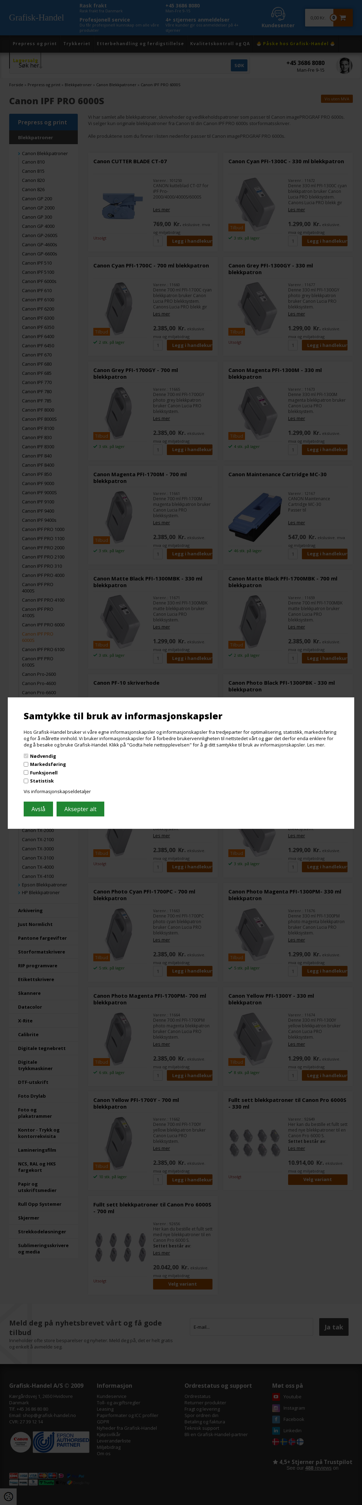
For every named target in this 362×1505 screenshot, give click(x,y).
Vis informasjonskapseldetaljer (57, 791)
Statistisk (42, 781)
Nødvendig (43, 755)
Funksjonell (44, 772)
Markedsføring (48, 764)
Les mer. (316, 745)
